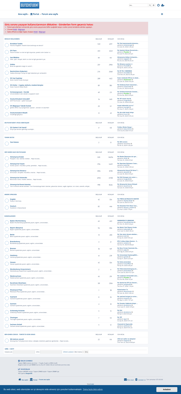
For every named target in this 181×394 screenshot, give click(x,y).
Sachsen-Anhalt (16, 324)
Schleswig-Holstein (17, 310)
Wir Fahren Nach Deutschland (15, 152)
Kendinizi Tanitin (16, 43)
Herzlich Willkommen (12, 39)
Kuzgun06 (127, 100)
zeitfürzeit (127, 326)
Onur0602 (127, 73)
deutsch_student (129, 207)
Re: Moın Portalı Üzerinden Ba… (127, 248)
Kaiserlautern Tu (122, 289)
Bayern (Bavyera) (16, 228)
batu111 (126, 165)
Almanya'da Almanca (18, 170)
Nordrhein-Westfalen (18, 283)
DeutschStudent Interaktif (20, 99)
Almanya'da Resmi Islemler (20, 184)
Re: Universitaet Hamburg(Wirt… (127, 255)
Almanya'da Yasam (17, 164)
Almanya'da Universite (18, 177)
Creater (92, 384)
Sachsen (13, 304)
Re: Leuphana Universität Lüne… (127, 276)
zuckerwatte (127, 86)
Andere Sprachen (11, 194)
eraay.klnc (127, 298)
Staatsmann (127, 80)
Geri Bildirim (14, 57)
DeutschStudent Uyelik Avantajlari (17, 123)
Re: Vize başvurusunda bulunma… (128, 43)
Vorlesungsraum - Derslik (19, 92)
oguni (125, 319)
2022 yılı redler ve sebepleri (126, 339)
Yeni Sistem (14, 142)
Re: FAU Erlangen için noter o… (127, 177)
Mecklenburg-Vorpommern (20, 269)
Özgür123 (126, 340)
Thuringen (14, 317)
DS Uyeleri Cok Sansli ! (18, 127)
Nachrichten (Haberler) (18, 71)
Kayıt (12, 349)
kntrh (125, 236)
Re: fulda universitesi (124, 262)
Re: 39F (119, 317)
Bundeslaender (10, 216)
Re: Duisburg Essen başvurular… (127, 85)
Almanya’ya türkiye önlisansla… (127, 57)
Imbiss (12, 64)
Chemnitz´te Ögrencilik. (125, 324)
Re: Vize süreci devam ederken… (127, 234)
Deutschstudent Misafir (19, 113)
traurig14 (126, 107)
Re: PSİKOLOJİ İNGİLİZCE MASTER (128, 199)
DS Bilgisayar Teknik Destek (20, 106)
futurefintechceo (129, 222)
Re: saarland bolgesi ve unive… (127, 296)
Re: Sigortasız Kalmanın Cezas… (127, 163)
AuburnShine (128, 129)
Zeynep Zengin (128, 201)
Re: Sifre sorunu (122, 142)
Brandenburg (15, 241)
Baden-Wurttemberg (18, 221)
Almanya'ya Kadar (17, 157)
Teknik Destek (9, 137)
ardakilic (126, 243)
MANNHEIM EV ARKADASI (125, 220)
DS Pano (13, 50)
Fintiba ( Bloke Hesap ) (124, 127)
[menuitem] (158, 5)
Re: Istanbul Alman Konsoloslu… (128, 50)
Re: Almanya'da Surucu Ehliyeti (127, 184)
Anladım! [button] (167, 389)
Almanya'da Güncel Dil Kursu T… (128, 170)
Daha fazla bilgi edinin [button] (93, 389)
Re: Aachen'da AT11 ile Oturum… (127, 283)
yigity (125, 250)
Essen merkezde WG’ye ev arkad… (128, 78)
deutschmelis (128, 291)
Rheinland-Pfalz (16, 290)
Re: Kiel (119, 310)
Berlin (12, 234)
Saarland (13, 297)
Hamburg (13, 255)
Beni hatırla (79, 352)
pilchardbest (127, 271)
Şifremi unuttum (68, 352)
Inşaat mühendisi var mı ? (125, 105)
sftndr (125, 158)
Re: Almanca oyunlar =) (124, 64)
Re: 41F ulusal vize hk (124, 99)
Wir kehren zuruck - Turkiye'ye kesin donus (20, 334)
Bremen (13, 248)
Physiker (126, 52)
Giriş (6, 349)
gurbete (126, 257)
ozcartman (127, 186)
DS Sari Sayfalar (16, 78)
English (13, 199)
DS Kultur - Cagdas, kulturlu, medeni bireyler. (27, 85)
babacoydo (127, 229)
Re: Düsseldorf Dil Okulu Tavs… (127, 206)
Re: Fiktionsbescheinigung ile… (127, 269)
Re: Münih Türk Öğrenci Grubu (127, 227)
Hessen (13, 262)
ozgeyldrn (127, 59)
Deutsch (13, 206)
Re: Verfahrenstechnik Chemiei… (128, 92)
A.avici (126, 114)
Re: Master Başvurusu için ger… (127, 156)
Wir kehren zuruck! (17, 339)
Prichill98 (126, 66)
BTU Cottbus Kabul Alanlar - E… (127, 241)
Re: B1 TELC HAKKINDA (124, 71)
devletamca (127, 305)
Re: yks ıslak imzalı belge (125, 112)
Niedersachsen (15, 276)
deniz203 (126, 172)
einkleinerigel (128, 45)
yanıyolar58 (127, 284)
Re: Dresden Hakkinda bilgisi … (127, 303)
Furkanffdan (127, 264)
